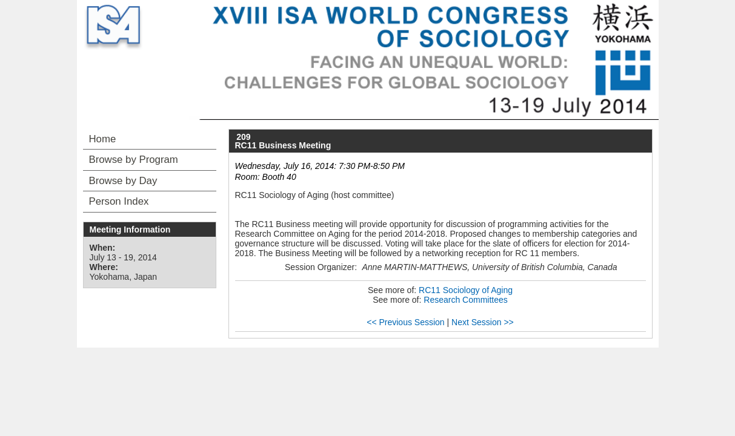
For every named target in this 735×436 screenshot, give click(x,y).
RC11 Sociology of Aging (466, 290)
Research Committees (466, 300)
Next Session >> (482, 322)
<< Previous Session (405, 322)
